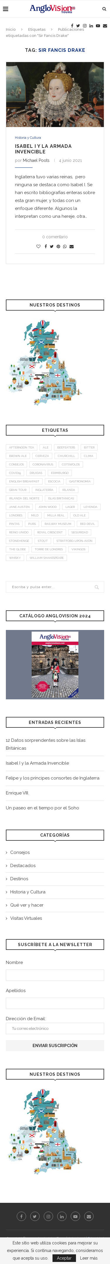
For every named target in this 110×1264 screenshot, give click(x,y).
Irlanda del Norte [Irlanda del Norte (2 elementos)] (24, 498)
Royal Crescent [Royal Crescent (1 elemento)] (50, 532)
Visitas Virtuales (26, 918)
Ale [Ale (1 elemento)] (45, 447)
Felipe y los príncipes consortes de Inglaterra (52, 778)
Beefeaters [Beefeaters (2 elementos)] (66, 447)
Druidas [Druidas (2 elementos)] (36, 473)
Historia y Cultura (28, 138)
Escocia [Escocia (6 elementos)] (54, 481)
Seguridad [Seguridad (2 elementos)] (80, 532)
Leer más (89, 1258)
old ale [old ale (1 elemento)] (79, 515)
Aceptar (64, 1258)
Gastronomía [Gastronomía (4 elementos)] (80, 481)
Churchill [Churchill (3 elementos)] (66, 456)
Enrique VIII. (17, 793)
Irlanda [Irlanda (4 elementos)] (68, 489)
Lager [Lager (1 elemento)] (70, 506)
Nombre (14, 962)
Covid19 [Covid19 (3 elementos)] (15, 473)
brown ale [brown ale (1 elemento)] (18, 456)
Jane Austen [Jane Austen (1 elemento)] (19, 506)
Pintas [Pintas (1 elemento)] (14, 523)
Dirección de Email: (55, 1025)
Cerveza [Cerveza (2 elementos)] (42, 456)
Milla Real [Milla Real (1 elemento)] (56, 515)
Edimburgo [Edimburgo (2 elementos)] (60, 473)
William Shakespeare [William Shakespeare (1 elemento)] (47, 557)
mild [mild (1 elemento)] (34, 515)
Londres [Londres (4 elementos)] (15, 515)
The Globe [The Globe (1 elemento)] (17, 549)
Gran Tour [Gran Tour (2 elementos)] (17, 489)
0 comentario (55, 236)
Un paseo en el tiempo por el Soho (42, 808)
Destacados (22, 865)
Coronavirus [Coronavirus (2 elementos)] (43, 464)
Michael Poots (36, 160)
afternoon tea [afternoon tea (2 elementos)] (21, 447)
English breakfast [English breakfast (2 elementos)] (24, 481)
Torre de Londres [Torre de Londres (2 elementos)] (49, 549)
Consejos (20, 852)
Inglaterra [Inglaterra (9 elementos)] (44, 489)
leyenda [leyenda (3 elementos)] (90, 506)
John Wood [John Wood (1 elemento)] (47, 506)
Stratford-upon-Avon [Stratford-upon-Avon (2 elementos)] (74, 540)
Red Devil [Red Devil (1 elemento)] (87, 523)
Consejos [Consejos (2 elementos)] (16, 464)
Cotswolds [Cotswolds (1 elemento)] (71, 464)
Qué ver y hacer (26, 905)
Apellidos (16, 990)
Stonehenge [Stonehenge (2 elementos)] (19, 540)
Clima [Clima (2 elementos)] (88, 456)
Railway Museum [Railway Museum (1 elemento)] (58, 523)
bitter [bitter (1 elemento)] (89, 447)
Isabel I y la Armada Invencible (43, 149)
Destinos (19, 878)
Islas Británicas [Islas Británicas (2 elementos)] (61, 498)
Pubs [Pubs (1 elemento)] (32, 523)
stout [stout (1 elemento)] (43, 540)
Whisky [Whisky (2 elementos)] (15, 557)
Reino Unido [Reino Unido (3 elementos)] (18, 532)
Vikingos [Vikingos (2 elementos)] (78, 549)
